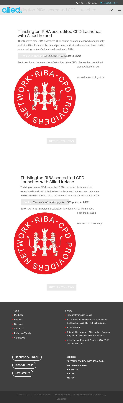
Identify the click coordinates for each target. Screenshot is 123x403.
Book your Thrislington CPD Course (42, 55)
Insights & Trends (22, 333)
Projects (18, 319)
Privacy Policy (62, 395)
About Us (18, 329)
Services (18, 324)
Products (18, 315)
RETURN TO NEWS (61, 141)
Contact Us (19, 338)
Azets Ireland (73, 327)
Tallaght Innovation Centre (79, 315)
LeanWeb (61, 399)
